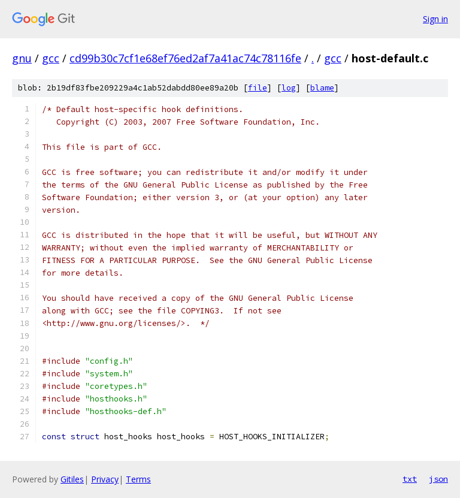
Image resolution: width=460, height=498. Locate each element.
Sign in (435, 19)
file (257, 88)
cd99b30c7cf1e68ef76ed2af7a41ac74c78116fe (185, 58)
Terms (138, 479)
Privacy (105, 479)
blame (322, 88)
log (289, 88)
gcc (50, 58)
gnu (22, 58)
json (438, 478)
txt (409, 478)
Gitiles (72, 479)
